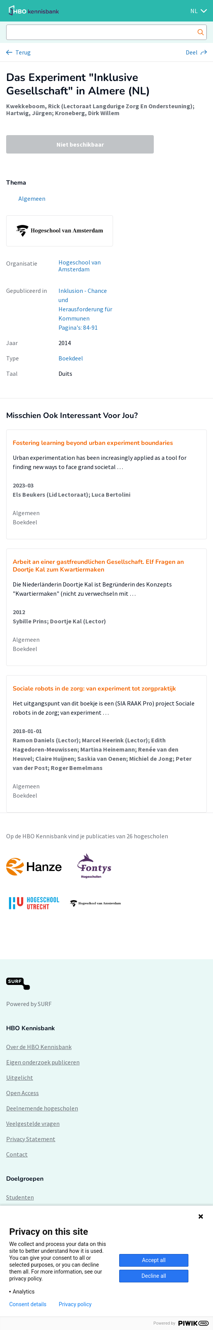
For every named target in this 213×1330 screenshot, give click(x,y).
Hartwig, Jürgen (29, 113)
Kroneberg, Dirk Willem (87, 113)
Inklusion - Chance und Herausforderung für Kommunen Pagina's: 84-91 (85, 309)
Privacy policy (75, 1304)
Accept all (154, 1260)
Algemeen (26, 513)
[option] (106, 885)
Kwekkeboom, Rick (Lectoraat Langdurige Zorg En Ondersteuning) (99, 106)
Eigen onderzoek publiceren (43, 1062)
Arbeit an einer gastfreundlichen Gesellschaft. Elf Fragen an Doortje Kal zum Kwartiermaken (98, 566)
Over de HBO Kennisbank (39, 1047)
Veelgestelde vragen (33, 1123)
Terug (23, 52)
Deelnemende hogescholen (42, 1108)
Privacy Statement (30, 1139)
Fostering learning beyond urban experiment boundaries (93, 443)
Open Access (22, 1093)
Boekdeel (70, 358)
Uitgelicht (19, 1077)
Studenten (20, 1197)
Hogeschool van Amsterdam (79, 266)
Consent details (28, 1304)
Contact (17, 1154)
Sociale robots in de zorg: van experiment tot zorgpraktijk (94, 688)
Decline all (153, 1276)
